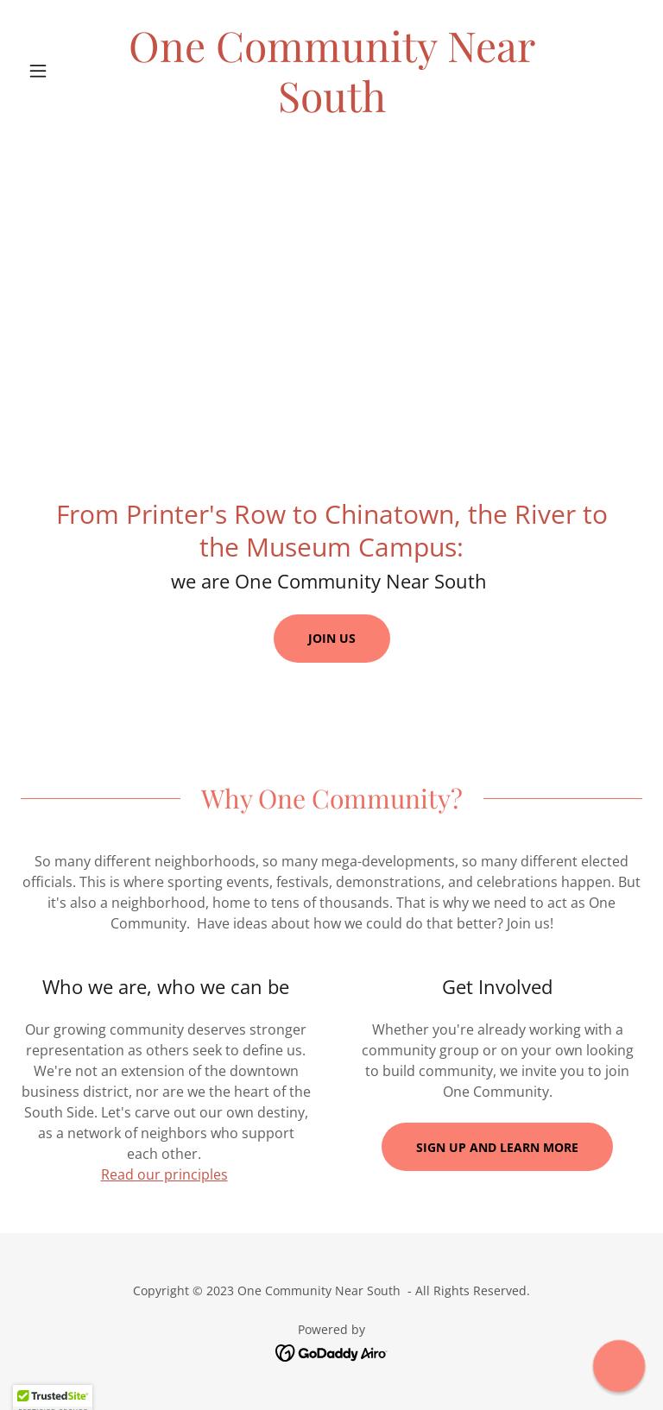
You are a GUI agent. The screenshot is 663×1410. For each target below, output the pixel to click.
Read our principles (164, 1174)
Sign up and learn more (497, 1147)
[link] (331, 107)
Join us (332, 638)
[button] (67, 71)
